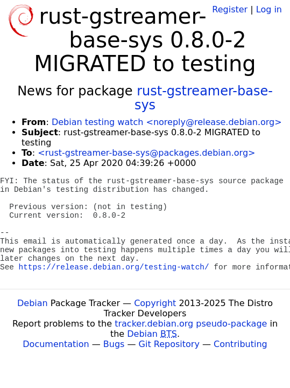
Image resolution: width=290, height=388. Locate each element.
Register (229, 9)
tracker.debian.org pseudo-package (191, 323)
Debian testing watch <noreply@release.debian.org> (167, 122)
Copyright (155, 303)
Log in (269, 9)
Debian (32, 303)
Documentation (56, 344)
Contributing (240, 344)
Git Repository (169, 344)
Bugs (114, 344)
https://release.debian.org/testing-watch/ (114, 267)
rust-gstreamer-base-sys (204, 98)
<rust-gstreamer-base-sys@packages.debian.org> (146, 153)
